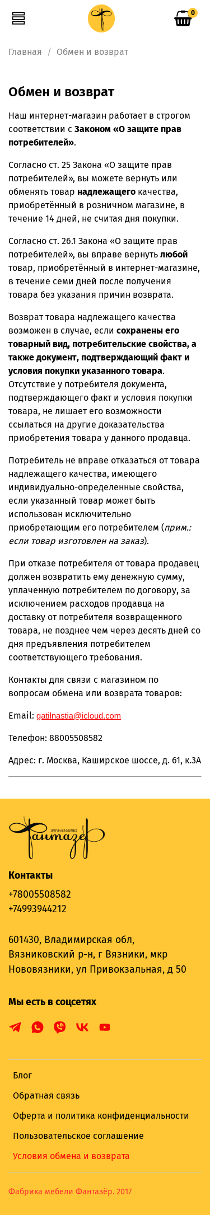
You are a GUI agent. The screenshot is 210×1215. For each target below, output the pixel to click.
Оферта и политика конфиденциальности (101, 1115)
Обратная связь (46, 1095)
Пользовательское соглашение (78, 1135)
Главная (25, 51)
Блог (22, 1075)
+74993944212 (37, 909)
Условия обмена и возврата (71, 1156)
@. (78, 715)
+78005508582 (39, 894)
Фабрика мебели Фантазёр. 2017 (70, 1192)
